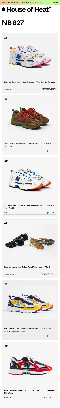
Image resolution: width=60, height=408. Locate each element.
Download (55, 2)
